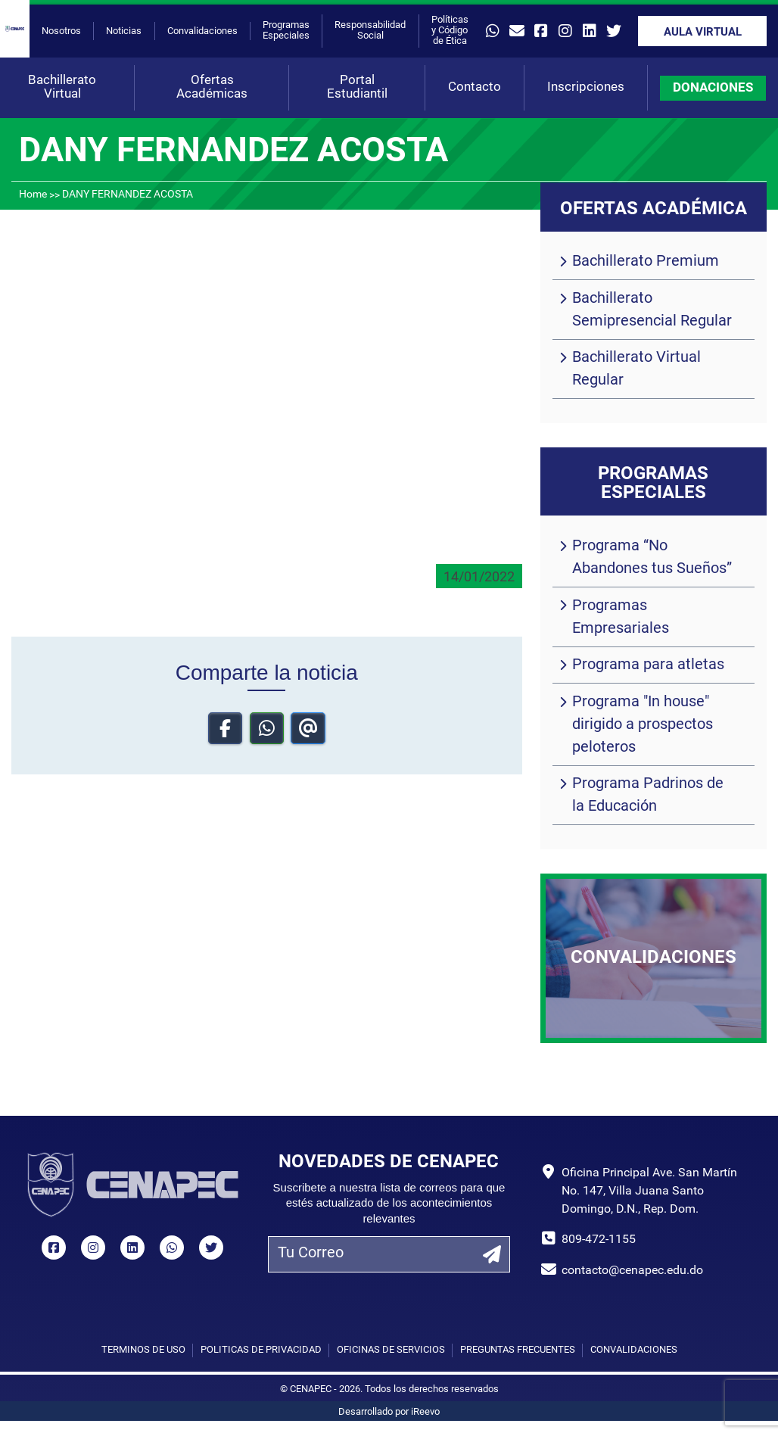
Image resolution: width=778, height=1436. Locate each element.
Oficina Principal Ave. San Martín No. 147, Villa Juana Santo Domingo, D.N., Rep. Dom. (649, 1191)
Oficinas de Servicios (391, 1350)
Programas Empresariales (620, 618)
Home (33, 195)
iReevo (425, 1412)
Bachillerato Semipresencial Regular (652, 310)
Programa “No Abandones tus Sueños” (652, 558)
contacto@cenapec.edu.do (632, 1271)
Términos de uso (143, 1350)
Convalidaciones (202, 31)
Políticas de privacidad (261, 1350)
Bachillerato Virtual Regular (636, 369)
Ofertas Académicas (211, 87)
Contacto (474, 87)
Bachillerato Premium (645, 261)
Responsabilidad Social (370, 30)
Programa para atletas (648, 665)
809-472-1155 (599, 1240)
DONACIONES (713, 88)
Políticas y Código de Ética (449, 30)
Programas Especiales (286, 30)
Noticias (124, 31)
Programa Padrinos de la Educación (648, 796)
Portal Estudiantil (357, 87)
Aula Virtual (703, 33)
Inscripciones (585, 87)
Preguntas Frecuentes (517, 1350)
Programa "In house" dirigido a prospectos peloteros (642, 725)
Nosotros (61, 31)
